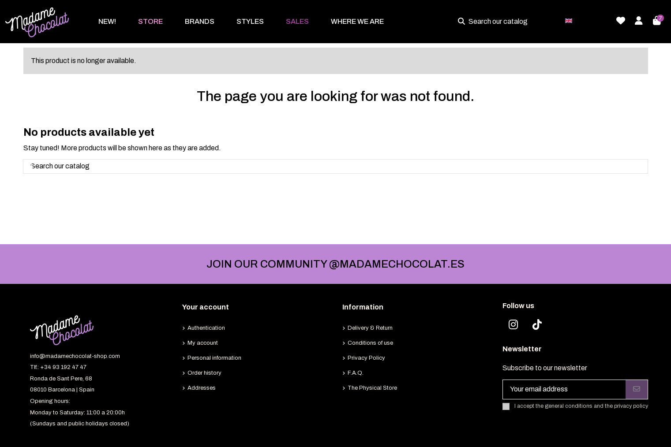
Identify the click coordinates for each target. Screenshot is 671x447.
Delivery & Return (370, 328)
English (585, 20)
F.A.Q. (356, 373)
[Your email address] (564, 389)
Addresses (201, 388)
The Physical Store (372, 388)
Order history (204, 373)
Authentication (206, 328)
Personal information (214, 358)
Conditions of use (370, 343)
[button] (150, 22)
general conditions (568, 406)
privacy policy (631, 406)
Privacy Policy (366, 358)
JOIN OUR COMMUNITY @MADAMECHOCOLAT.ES (335, 264)
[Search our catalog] (463, 21)
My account (202, 343)
